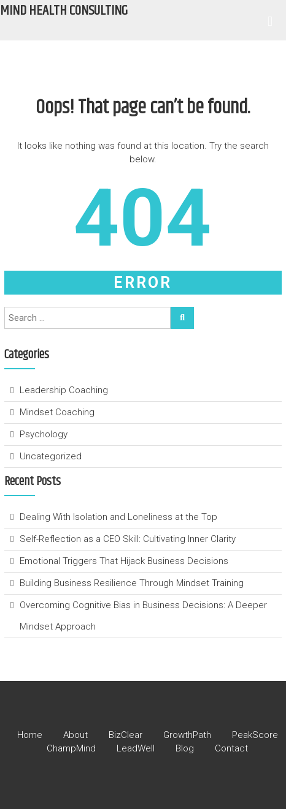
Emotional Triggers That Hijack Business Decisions (125, 560)
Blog (185, 748)
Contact (231, 748)
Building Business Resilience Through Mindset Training (133, 583)
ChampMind (71, 748)
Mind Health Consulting (64, 10)
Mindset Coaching (57, 412)
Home (29, 734)
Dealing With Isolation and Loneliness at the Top (118, 516)
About (75, 734)
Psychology (44, 434)
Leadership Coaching (64, 390)
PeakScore (255, 734)
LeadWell (136, 748)
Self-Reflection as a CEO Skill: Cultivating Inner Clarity (129, 538)
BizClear (125, 734)
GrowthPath (187, 734)
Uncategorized (51, 456)
